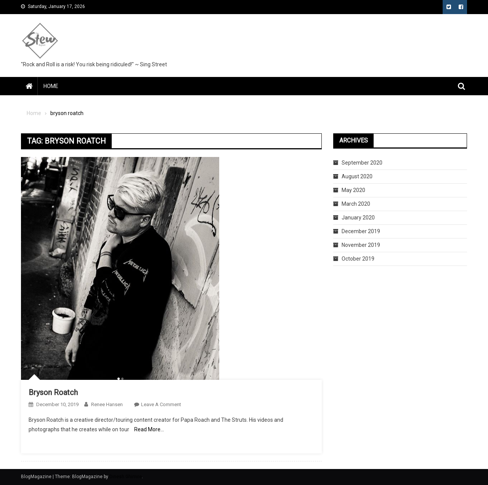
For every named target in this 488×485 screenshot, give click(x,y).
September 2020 (362, 163)
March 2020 (356, 204)
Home (50, 86)
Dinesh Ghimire (125, 476)
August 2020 (357, 176)
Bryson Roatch (53, 392)
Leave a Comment (161, 404)
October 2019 (358, 259)
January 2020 (358, 217)
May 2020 (353, 190)
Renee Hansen (107, 404)
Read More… (149, 429)
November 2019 (361, 245)
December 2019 (361, 231)
